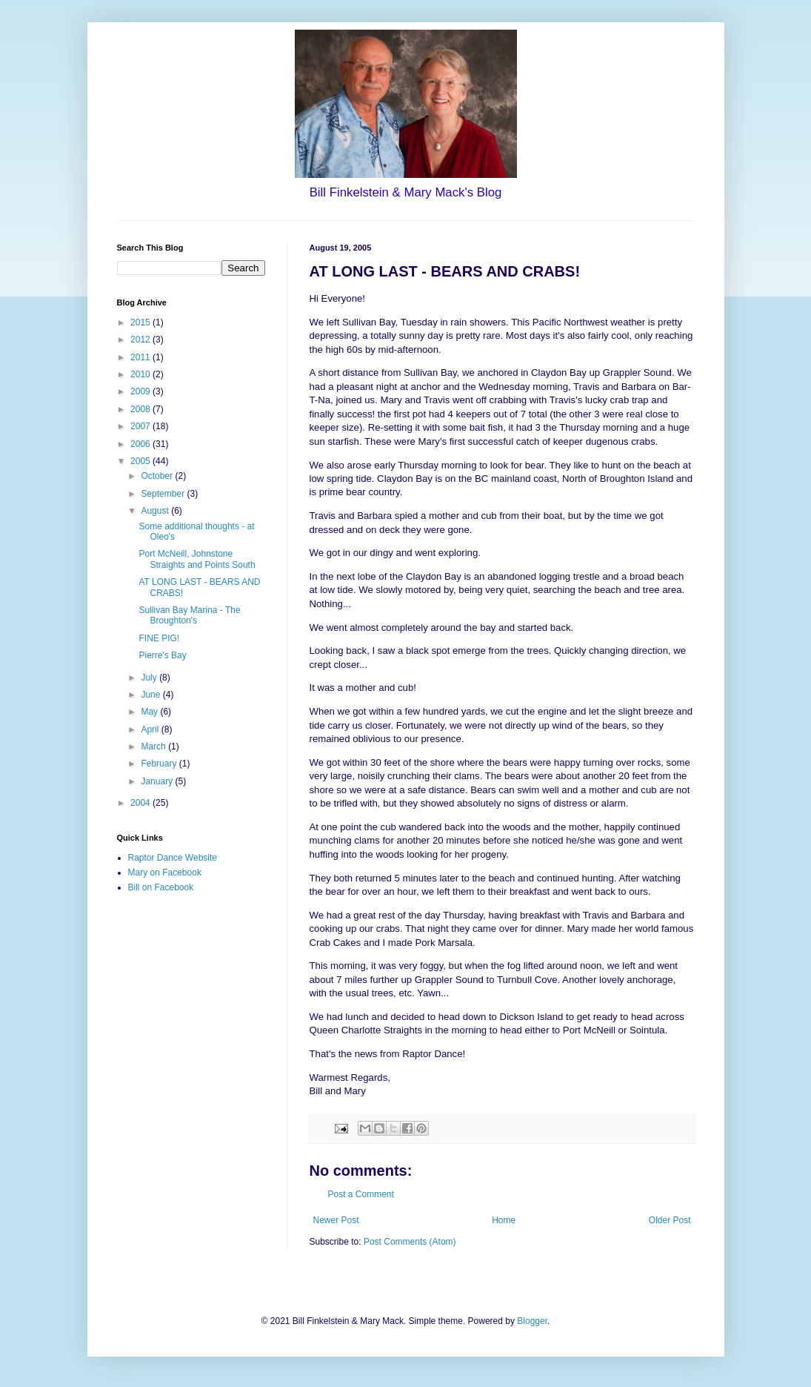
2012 (141, 339)
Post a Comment (361, 1194)
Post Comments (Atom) (410, 1242)
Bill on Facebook (161, 887)
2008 (141, 409)
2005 (141, 461)
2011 (141, 357)
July (150, 677)
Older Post (670, 1220)
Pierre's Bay (162, 655)
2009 (141, 391)
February (159, 763)
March (154, 746)
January (158, 781)
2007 (141, 426)
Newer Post (336, 1220)
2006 (141, 444)
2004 (141, 803)
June (151, 694)
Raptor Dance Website (173, 858)
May (150, 711)
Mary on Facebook (164, 872)
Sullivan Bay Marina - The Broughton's (189, 615)
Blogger (532, 1321)
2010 (141, 374)
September (164, 494)
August (156, 511)
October (158, 476)
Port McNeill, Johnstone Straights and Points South (196, 559)
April (151, 729)
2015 (141, 322)
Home (503, 1220)
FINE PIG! (158, 638)
